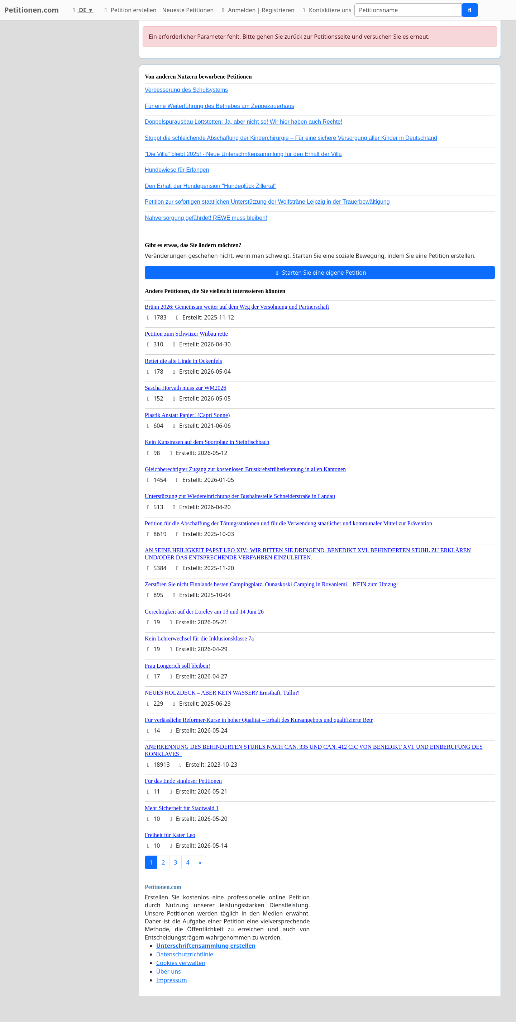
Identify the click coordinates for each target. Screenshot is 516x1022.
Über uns (168, 971)
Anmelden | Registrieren (257, 10)
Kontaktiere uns (326, 10)
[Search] (408, 10)
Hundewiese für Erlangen (177, 170)
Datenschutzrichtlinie (184, 954)
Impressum (171, 980)
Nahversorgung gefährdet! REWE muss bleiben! (206, 218)
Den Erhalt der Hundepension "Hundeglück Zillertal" (210, 186)
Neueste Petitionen (188, 10)
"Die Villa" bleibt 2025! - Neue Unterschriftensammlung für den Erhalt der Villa (243, 154)
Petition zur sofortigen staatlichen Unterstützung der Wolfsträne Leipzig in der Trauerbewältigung (267, 202)
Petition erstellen (129, 10)
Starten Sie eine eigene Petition (319, 272)
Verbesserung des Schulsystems (186, 90)
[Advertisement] (69, 128)
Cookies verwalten (180, 963)
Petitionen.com (31, 10)
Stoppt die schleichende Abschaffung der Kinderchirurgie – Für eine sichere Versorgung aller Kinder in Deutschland (291, 138)
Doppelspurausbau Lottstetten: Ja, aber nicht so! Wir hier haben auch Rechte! (243, 122)
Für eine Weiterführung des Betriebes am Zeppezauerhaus (219, 106)
